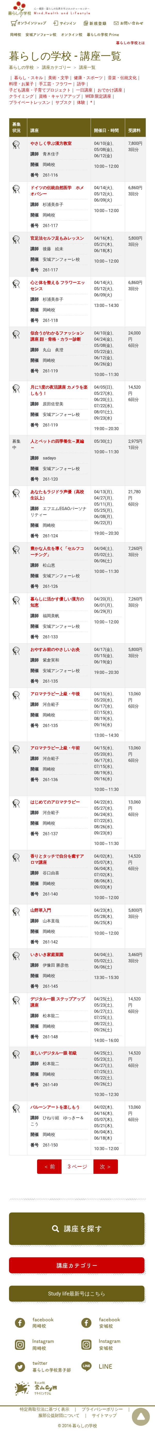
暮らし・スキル (28, 77)
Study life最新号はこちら (76, 1294)
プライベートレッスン (29, 102)
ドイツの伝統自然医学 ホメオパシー (57, 190)
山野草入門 (40, 910)
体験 (81, 102)
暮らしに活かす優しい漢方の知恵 (57, 602)
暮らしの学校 (21, 67)
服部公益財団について (59, 1415)
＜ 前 (49, 1167)
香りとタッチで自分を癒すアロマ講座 (57, 859)
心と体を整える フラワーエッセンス (57, 285)
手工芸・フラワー (55, 83)
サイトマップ (104, 1415)
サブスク (63, 102)
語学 (81, 83)
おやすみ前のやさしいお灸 (55, 649)
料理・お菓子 (21, 83)
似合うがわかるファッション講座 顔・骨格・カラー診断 (57, 336)
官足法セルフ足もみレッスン (57, 238)
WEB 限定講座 (98, 96)
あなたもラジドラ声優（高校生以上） (57, 494)
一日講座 (84, 90)
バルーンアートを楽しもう (55, 1107)
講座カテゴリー (56, 67)
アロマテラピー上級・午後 (55, 693)
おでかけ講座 (110, 90)
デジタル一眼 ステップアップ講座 (57, 1002)
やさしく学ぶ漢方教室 (51, 143)
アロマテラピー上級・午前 (55, 748)
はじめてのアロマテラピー (55, 802)
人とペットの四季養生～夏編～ (57, 444)
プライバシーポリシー (102, 1409)
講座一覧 (87, 67)
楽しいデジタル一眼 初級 (53, 1053)
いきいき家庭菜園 (46, 954)
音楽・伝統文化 (122, 77)
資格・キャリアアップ (59, 96)
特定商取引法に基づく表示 (44, 1409)
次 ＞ (105, 1167)
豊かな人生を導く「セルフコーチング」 (57, 551)
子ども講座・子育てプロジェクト (40, 90)
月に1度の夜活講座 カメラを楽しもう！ (58, 390)
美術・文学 (58, 77)
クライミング (21, 96)
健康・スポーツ (88, 77)
